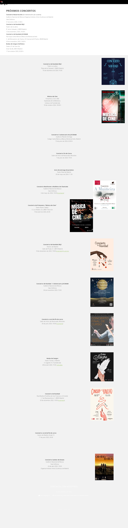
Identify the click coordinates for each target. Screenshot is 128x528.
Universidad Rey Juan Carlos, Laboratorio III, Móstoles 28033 (71, 495)
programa (61, 193)
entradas (60, 365)
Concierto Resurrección (14, 14)
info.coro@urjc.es (45, 495)
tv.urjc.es (66, 251)
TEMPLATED (66, 510)
